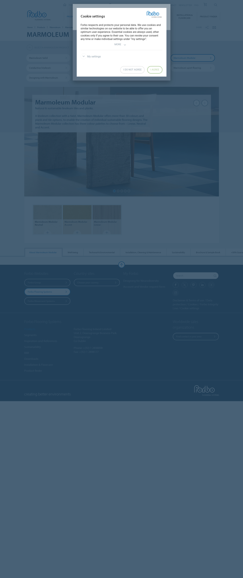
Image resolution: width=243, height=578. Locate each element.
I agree (154, 69)
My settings (91, 56)
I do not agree (132, 69)
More (120, 45)
